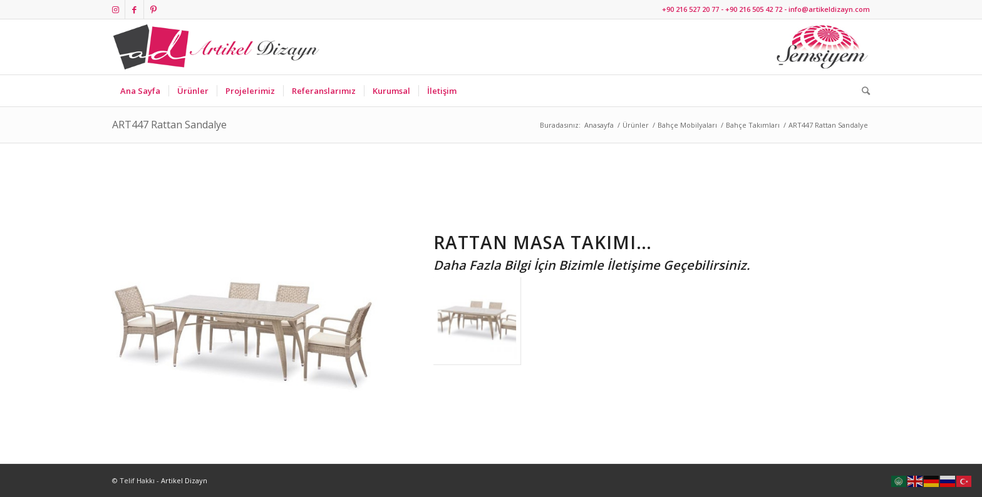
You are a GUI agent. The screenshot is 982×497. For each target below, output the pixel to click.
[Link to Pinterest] (153, 9)
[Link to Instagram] (115, 9)
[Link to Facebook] (134, 9)
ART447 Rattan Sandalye (169, 124)
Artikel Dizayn (184, 480)
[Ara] (862, 90)
